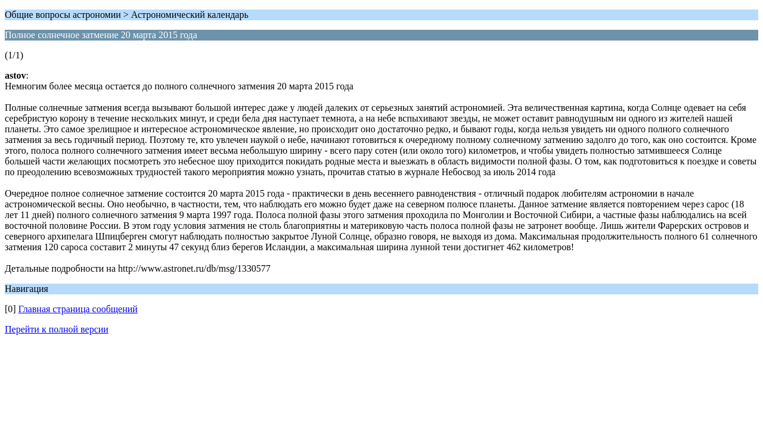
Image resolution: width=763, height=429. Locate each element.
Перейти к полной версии (56, 329)
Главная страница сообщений (78, 309)
